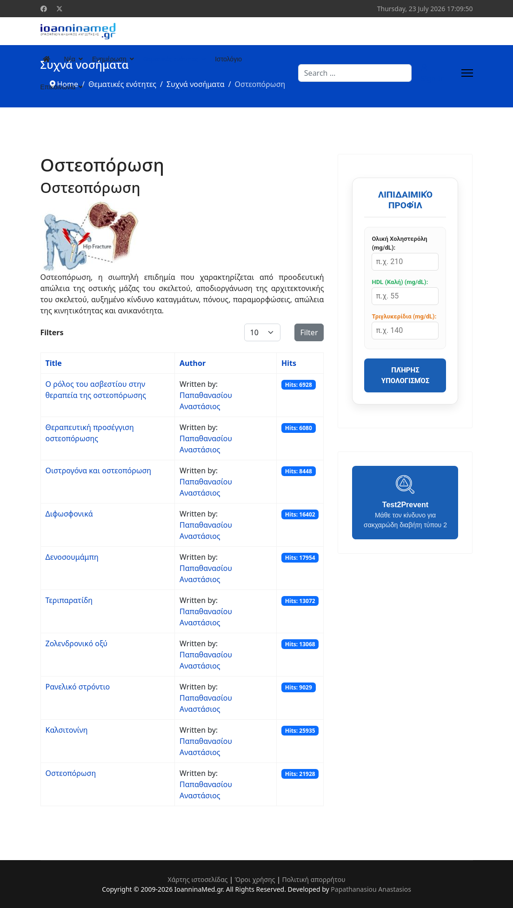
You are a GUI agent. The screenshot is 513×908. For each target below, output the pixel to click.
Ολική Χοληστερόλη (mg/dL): (399, 243)
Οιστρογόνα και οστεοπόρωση (99, 470)
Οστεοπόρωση (71, 773)
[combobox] (355, 73)
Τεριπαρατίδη (69, 600)
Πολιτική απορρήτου (314, 879)
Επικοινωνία (58, 87)
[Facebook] (43, 8)
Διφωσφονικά (69, 514)
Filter (309, 332)
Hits (288, 363)
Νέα (69, 59)
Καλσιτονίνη (67, 730)
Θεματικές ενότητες (170, 59)
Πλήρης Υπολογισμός (405, 375)
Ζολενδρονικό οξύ (77, 643)
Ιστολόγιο (228, 59)
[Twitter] (59, 8)
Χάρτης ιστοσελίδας (197, 879)
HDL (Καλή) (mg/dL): (400, 281)
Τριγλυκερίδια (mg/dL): (404, 316)
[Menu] (467, 73)
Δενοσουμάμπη (72, 557)
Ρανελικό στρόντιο (78, 687)
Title (54, 363)
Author (193, 363)
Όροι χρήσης (255, 879)
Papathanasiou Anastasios (371, 889)
